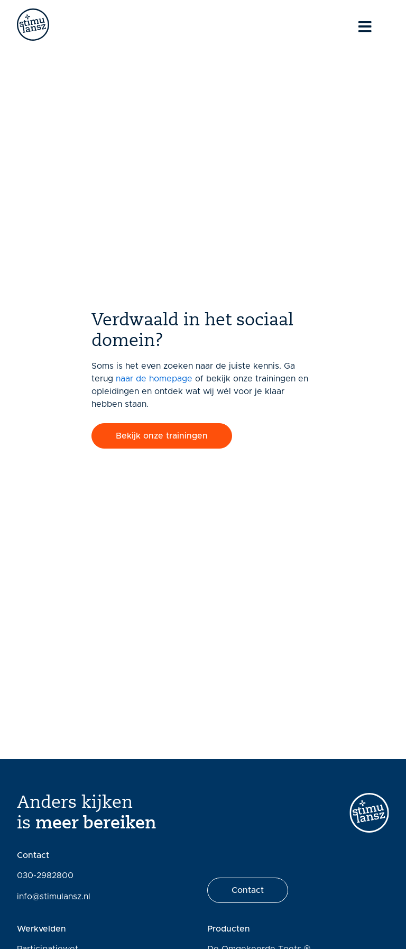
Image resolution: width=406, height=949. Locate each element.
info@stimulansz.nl (53, 896)
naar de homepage (154, 379)
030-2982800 (45, 875)
